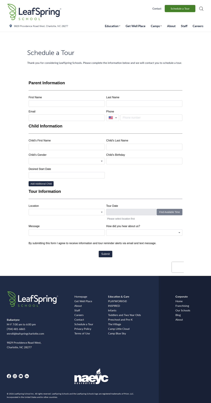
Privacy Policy (82, 329)
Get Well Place (135, 26)
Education (111, 26)
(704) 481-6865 (16, 329)
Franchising (182, 306)
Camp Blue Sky (117, 333)
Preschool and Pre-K (120, 319)
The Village (114, 324)
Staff (184, 26)
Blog (178, 315)
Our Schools (182, 310)
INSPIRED (114, 306)
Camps (155, 26)
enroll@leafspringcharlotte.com (25, 333)
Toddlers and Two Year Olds (124, 315)
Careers (198, 26)
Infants (112, 310)
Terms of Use (82, 333)
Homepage (80, 296)
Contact (156, 8)
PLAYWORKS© (117, 301)
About (171, 26)
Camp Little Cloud (118, 329)
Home (179, 301)
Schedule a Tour (180, 8)
